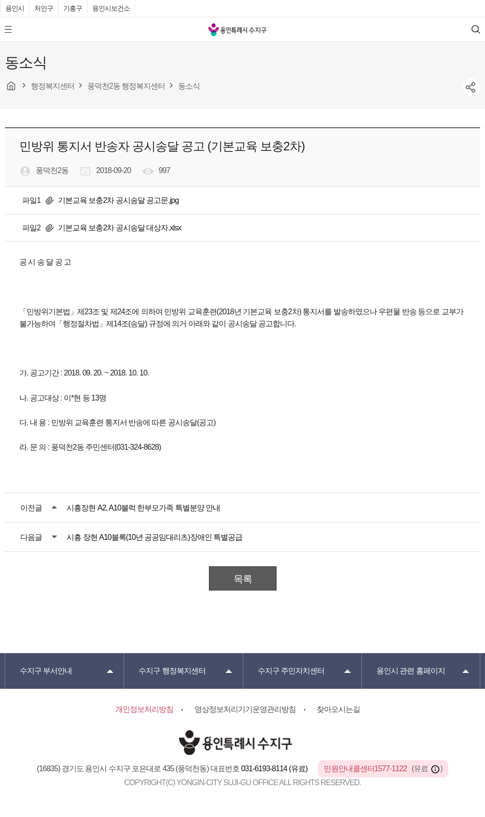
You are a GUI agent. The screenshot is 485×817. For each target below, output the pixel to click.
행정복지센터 (172, 671)
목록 (243, 579)
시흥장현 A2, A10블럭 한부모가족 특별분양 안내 (143, 508)
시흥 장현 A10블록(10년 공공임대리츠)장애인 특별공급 (154, 537)
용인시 (14, 8)
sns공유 (471, 87)
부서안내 (46, 671)
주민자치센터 (291, 671)
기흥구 (72, 8)
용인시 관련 (410, 671)
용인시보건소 (111, 8)
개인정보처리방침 (144, 709)
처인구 (43, 8)
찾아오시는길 (338, 709)
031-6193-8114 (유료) (275, 768)
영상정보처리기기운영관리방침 (245, 709)
